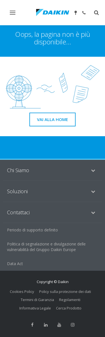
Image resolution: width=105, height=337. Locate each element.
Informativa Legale (35, 308)
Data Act (15, 263)
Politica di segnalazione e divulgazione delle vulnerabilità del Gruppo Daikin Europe (46, 246)
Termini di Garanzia (37, 299)
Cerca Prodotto (68, 308)
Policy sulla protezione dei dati (65, 291)
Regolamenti (69, 299)
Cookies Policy (22, 291)
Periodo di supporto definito (32, 230)
